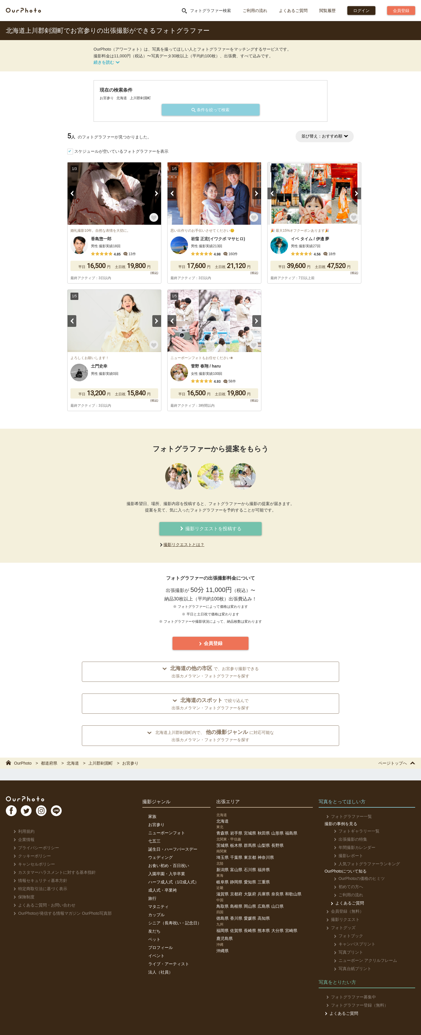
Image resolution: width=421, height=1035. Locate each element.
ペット (154, 939)
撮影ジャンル (156, 801)
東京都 (250, 857)
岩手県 (236, 833)
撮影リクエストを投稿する (210, 528)
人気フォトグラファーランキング (363, 863)
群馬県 (250, 845)
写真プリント (345, 952)
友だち (154, 931)
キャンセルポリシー (33, 864)
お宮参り (156, 824)
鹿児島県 (224, 938)
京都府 (236, 894)
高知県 (264, 918)
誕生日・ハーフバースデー (172, 849)
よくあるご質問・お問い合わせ (43, 905)
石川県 (250, 869)
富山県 (236, 869)
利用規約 (22, 831)
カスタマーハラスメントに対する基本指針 (53, 872)
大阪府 (250, 894)
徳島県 (222, 918)
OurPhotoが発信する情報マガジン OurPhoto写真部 (61, 913)
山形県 (277, 833)
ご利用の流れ (255, 10)
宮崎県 (291, 930)
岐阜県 (222, 882)
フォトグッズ (339, 927)
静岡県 (236, 882)
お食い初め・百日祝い (168, 865)
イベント (156, 955)
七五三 (154, 841)
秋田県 (264, 833)
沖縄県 (222, 950)
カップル (156, 914)
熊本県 (264, 930)
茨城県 (222, 845)
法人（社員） (160, 972)
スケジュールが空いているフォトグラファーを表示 (121, 151)
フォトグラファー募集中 (350, 997)
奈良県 (277, 894)
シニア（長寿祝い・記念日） (174, 923)
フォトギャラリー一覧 (353, 831)
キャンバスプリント (351, 944)
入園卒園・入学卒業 (166, 873)
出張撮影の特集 (347, 839)
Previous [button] (72, 193)
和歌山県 (293, 894)
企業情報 (22, 839)
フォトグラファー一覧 (347, 816)
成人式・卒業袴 (162, 890)
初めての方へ (345, 886)
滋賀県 (222, 894)
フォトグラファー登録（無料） (356, 1005)
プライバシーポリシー (35, 847)
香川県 (236, 918)
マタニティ (158, 906)
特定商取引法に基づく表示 (39, 888)
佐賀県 (236, 930)
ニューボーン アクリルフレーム (362, 960)
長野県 (277, 845)
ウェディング (160, 857)
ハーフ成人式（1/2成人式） (173, 882)
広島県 (264, 906)
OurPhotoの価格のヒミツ (356, 878)
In (48, 813)
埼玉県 (222, 857)
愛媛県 (250, 918)
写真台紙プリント (349, 968)
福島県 (291, 833)
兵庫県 (264, 894)
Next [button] (156, 193)
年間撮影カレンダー (351, 847)
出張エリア (228, 801)
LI (66, 813)
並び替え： (324, 136)
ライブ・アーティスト (168, 964)
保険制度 (22, 897)
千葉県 (236, 857)
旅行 (152, 898)
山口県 (277, 906)
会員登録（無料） (343, 911)
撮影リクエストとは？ (183, 544)
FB (12, 813)
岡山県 (250, 906)
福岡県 (222, 930)
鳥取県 (222, 906)
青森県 (222, 833)
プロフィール (160, 947)
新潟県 (222, 869)
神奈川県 (266, 857)
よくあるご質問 (293, 10)
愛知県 (250, 882)
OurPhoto (29, 799)
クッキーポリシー (30, 856)
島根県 (236, 906)
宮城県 (250, 833)
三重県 (264, 882)
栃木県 (236, 845)
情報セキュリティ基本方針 (39, 880)
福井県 (264, 869)
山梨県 (264, 845)
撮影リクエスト (341, 919)
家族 (152, 816)
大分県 (277, 930)
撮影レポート (345, 855)
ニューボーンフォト (166, 832)
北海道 (222, 821)
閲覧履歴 (327, 10)
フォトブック (345, 935)
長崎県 (250, 930)
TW (30, 813)
